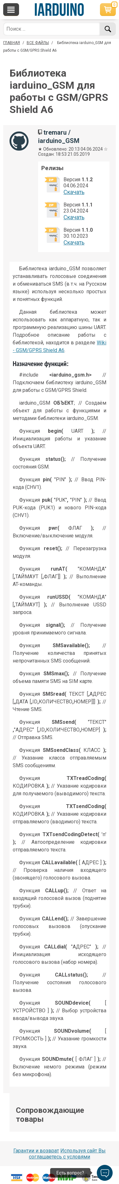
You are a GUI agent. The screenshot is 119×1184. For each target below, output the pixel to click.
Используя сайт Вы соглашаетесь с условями (67, 1154)
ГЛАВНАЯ (11, 43)
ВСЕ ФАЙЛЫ (38, 43)
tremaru (55, 132)
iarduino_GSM (58, 141)
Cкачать (73, 192)
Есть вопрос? (70, 1172)
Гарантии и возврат (36, 1151)
